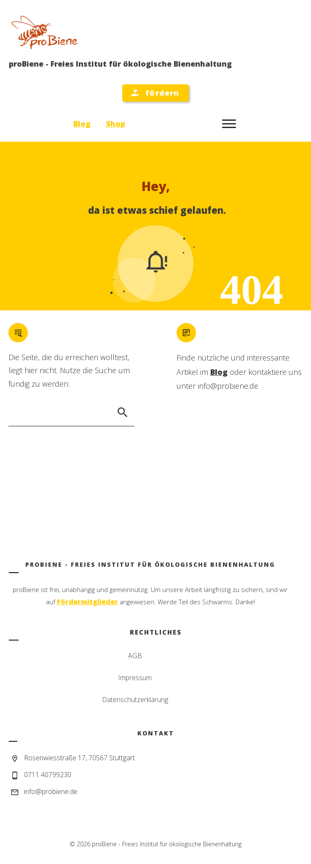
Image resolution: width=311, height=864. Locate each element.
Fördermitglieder (87, 601)
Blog (82, 123)
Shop (115, 123)
